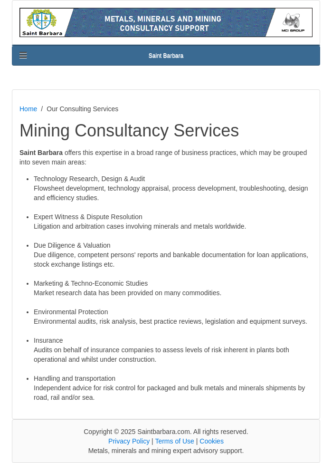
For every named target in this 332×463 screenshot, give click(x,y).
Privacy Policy (129, 441)
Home (28, 109)
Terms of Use (174, 441)
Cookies (211, 441)
